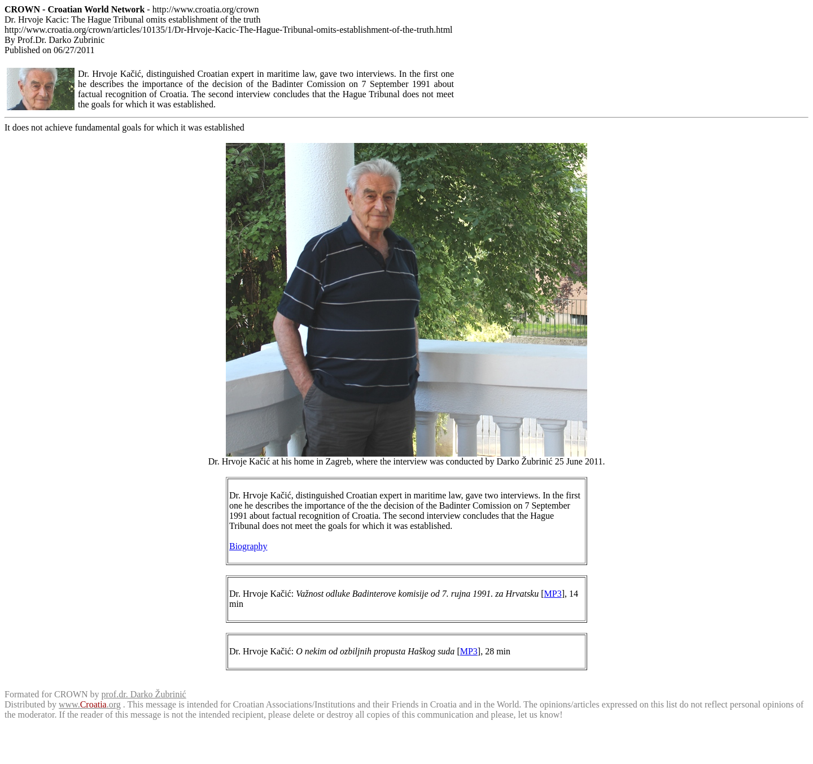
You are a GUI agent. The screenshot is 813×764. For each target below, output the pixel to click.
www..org (90, 704)
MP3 (553, 593)
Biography (248, 546)
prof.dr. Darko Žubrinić (144, 694)
